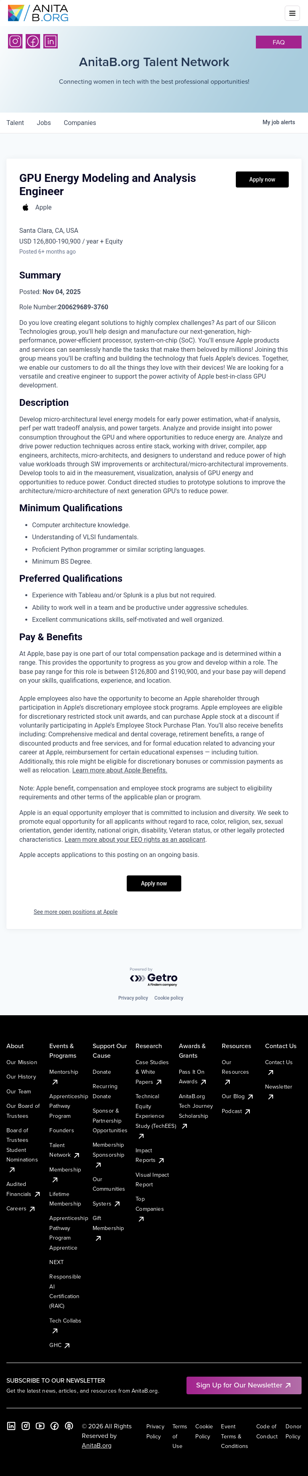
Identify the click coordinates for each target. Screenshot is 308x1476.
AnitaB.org (96, 1445)
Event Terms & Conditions (234, 1436)
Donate (102, 1072)
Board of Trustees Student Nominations (22, 1150)
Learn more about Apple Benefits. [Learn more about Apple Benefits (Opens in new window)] (119, 770)
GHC (60, 1345)
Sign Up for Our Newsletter (244, 1385)
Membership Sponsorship (109, 1154)
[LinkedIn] (50, 41)
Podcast (236, 1111)
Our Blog (238, 1096)
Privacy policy (133, 998)
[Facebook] (33, 41)
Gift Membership (108, 1228)
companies (80, 123)
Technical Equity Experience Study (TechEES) (156, 1115)
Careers (21, 1208)
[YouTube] (40, 1426)
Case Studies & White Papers (152, 1072)
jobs (44, 123)
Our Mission (21, 1062)
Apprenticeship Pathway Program (68, 1106)
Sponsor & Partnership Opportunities (110, 1120)
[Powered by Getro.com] (154, 977)
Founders (61, 1130)
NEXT (56, 1262)
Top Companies (150, 1208)
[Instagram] (15, 41)
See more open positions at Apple (76, 912)
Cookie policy (168, 998)
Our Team (18, 1091)
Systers (107, 1204)
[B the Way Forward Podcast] (69, 1426)
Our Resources (235, 1072)
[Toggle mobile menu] (292, 13)
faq (279, 42)
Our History (21, 1077)
